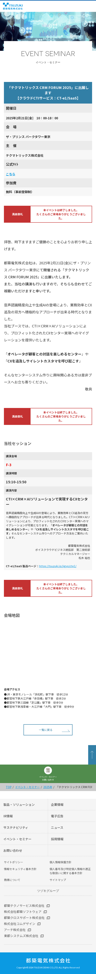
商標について (12, 880)
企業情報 (57, 804)
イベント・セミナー (27, 787)
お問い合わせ (12, 850)
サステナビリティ (15, 827)
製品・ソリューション (19, 804)
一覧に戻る (46, 730)
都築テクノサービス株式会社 (24, 905)
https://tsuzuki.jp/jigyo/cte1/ (57, 566)
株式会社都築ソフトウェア (23, 911)
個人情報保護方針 (61, 862)
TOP (9, 787)
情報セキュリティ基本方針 (20, 869)
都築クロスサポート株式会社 (24, 917)
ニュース (57, 827)
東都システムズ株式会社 (21, 935)
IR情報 (8, 816)
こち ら (10, 174)
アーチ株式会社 (15, 929)
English (85, 6)
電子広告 (57, 816)
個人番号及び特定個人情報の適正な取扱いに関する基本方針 (70, 871)
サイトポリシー (13, 862)
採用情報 (57, 839)
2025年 (47, 787)
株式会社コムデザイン (19, 923)
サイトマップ (58, 880)
